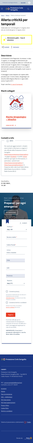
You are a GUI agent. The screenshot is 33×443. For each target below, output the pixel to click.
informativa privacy (10, 298)
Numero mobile (12, 237)
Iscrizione (3, 389)
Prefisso (10, 227)
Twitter (25, 156)
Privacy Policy (5, 405)
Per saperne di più (11, 212)
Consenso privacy (14, 291)
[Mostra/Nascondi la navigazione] (2, 9)
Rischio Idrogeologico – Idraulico (16, 118)
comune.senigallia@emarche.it (13, 383)
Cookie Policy (5, 408)
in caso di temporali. (16, 84)
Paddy (27, 422)
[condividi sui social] (5, 47)
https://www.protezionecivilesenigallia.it (16, 154)
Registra (10, 315)
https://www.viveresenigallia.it (13, 163)
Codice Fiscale (11, 245)
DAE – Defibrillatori (6, 397)
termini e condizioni (10, 307)
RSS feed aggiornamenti (8, 403)
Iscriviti (23, 3)
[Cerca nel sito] (28, 9)
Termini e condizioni (6, 411)
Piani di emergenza (6, 394)
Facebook (13, 156)
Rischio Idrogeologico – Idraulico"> (16, 102)
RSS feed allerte (6, 400)
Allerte (3, 391)
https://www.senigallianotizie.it (13, 165)
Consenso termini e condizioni (17, 302)
